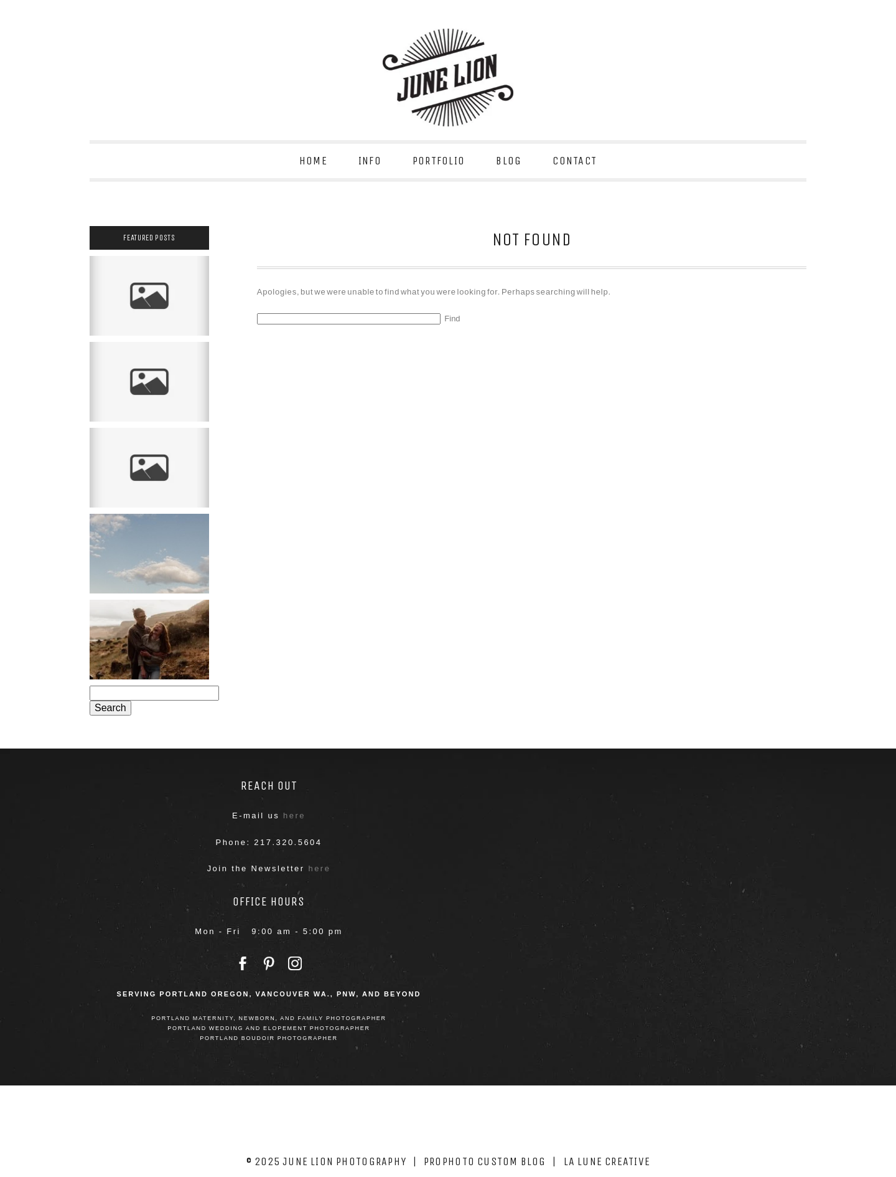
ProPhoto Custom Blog (485, 1161)
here (294, 815)
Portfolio (439, 161)
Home (313, 161)
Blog (508, 161)
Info (369, 161)
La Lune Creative (607, 1161)
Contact (575, 161)
